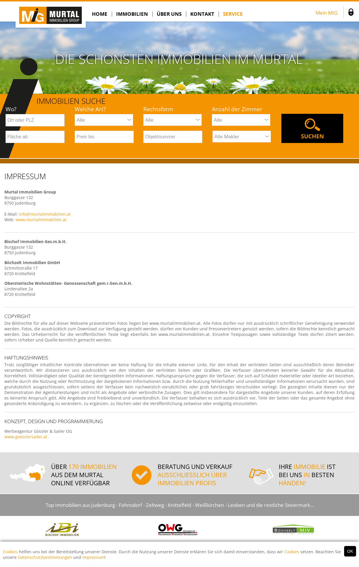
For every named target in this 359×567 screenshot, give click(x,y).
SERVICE (233, 14)
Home (99, 14)
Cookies (10, 551)
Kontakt (202, 14)
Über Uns (169, 14)
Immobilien (132, 14)
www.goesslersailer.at (25, 436)
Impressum (93, 557)
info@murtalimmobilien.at (45, 214)
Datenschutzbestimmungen (45, 557)
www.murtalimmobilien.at (41, 219)
